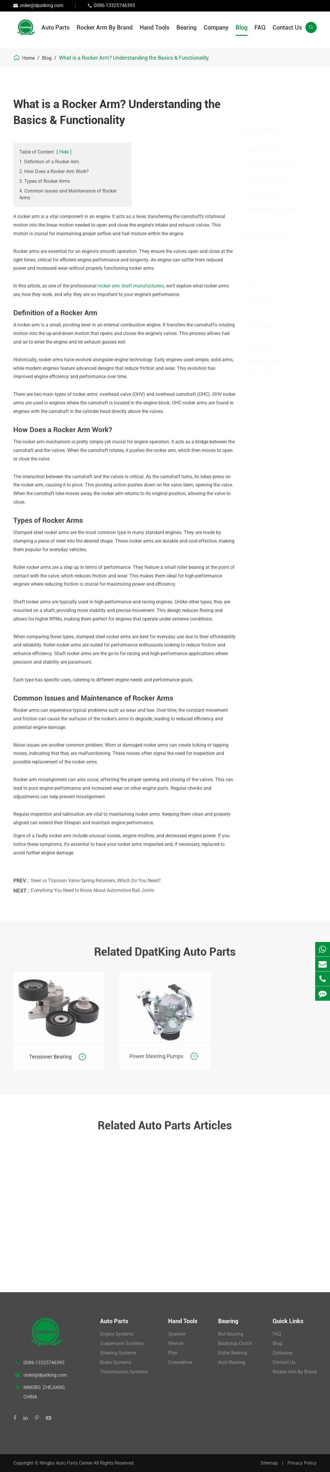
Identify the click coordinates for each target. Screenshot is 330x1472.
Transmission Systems (277, 210)
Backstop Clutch (269, 361)
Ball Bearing (264, 346)
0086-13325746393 (114, 5)
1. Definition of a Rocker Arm (49, 161)
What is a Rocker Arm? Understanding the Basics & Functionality (134, 58)
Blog (241, 27)
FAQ (260, 27)
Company (216, 27)
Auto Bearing (265, 391)
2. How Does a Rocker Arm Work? (54, 171)
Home (28, 58)
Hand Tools (154, 27)
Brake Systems (268, 195)
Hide (64, 152)
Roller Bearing (266, 376)
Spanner (260, 255)
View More (38, 1249)
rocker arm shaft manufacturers (131, 281)
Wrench (259, 270)
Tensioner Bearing (50, 1052)
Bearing (186, 27)
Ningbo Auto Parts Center (67, 1463)
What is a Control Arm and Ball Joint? (58, 1231)
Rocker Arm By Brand (105, 27)
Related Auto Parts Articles (165, 1130)
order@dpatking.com (41, 5)
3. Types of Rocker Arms (44, 181)
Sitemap (269, 1463)
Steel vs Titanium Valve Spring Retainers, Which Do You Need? (95, 876)
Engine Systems (269, 150)
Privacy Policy (302, 1463)
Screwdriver (264, 300)
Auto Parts (55, 27)
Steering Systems (271, 180)
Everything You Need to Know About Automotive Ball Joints (92, 886)
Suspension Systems (275, 165)
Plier (255, 285)
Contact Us (287, 27)
